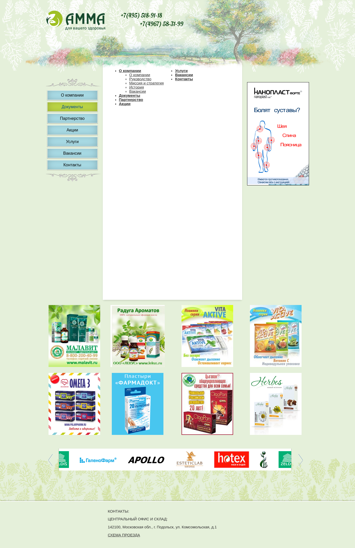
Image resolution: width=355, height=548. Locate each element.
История (136, 87)
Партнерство (72, 118)
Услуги (72, 141)
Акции (72, 130)
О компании (72, 95)
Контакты (72, 165)
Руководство (140, 79)
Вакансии (72, 153)
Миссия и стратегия (146, 83)
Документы (72, 107)
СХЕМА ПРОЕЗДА (124, 535)
